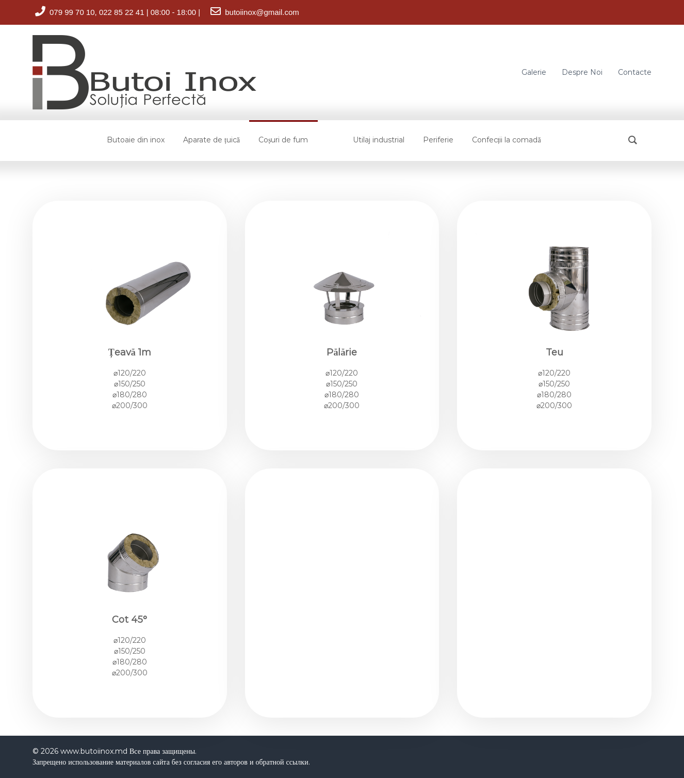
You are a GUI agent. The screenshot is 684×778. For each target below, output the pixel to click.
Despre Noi (582, 72)
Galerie (534, 72)
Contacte (635, 72)
